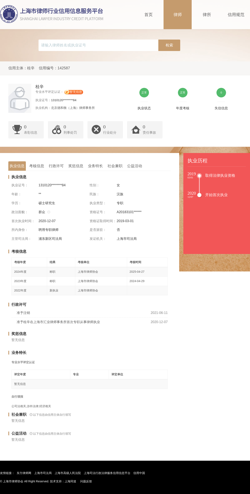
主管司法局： (21, 238)
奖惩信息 (75, 166)
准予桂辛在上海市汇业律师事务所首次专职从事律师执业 (58, 322)
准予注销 (23, 313)
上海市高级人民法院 (68, 473)
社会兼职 (115, 166)
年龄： (16, 194)
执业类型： (98, 203)
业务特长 (95, 166)
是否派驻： (98, 229)
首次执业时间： (23, 221)
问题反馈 (86, 481)
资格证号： (98, 212)
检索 (169, 45)
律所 (207, 14)
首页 (148, 14)
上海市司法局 (43, 473)
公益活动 (134, 166)
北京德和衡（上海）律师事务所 (73, 108)
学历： (16, 203)
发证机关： (98, 238)
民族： (95, 194)
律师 (178, 14)
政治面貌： (19, 212)
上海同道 (70, 481)
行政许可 (56, 166)
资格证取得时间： (103, 221)
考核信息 (36, 166)
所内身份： (19, 229)
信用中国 (139, 473)
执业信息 (17, 166)
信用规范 (236, 14)
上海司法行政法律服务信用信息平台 (107, 473)
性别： (95, 185)
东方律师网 (24, 473)
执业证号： (19, 185)
